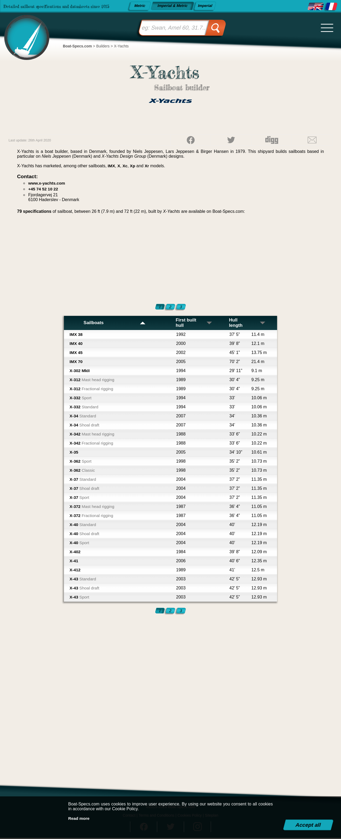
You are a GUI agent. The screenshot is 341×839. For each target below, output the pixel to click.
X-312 (93, 380)
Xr (147, 166)
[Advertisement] (170, 258)
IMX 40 (76, 344)
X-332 (81, 398)
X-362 (81, 462)
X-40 (83, 525)
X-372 (93, 507)
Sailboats (114, 323)
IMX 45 (76, 353)
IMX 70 (76, 362)
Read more (79, 818)
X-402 (75, 552)
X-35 (74, 453)
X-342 (93, 435)
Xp (133, 166)
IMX (111, 166)
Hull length (247, 323)
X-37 (83, 480)
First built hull (194, 323)
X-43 (83, 579)
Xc (125, 166)
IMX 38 (76, 335)
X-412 (75, 570)
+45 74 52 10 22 (43, 189)
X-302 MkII (80, 371)
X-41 (74, 561)
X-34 (83, 416)
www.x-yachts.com (47, 183)
